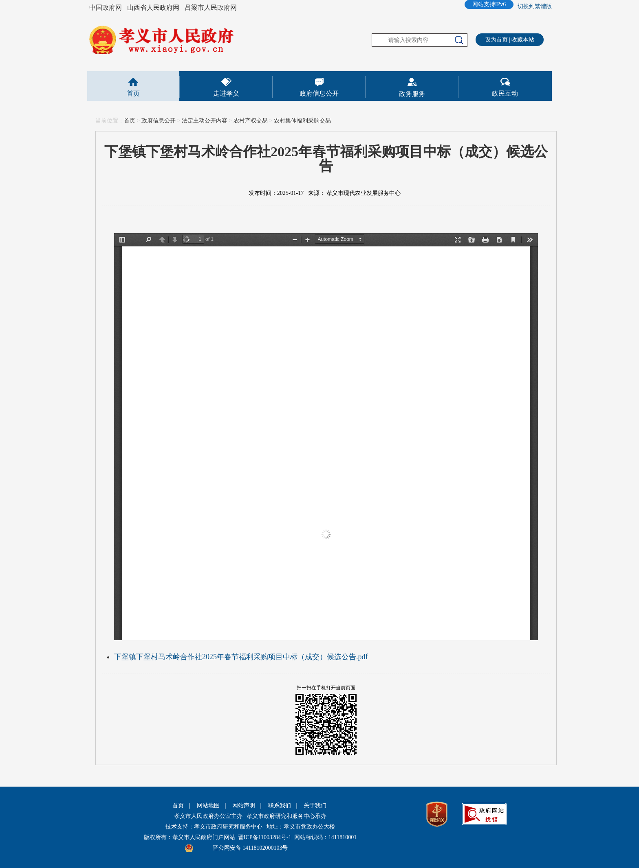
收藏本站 (522, 40)
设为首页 (496, 40)
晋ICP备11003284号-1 (264, 837)
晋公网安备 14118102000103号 (250, 848)
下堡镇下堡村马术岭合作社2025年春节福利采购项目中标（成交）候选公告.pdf (241, 657)
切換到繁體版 (535, 6)
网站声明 (243, 805)
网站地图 (208, 805)
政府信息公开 (319, 93)
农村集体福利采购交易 (302, 121)
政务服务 (412, 93)
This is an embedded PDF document (326, 436)
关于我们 (315, 805)
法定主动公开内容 (204, 121)
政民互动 (505, 93)
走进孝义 (226, 93)
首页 (133, 93)
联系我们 (279, 805)
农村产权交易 (251, 121)
